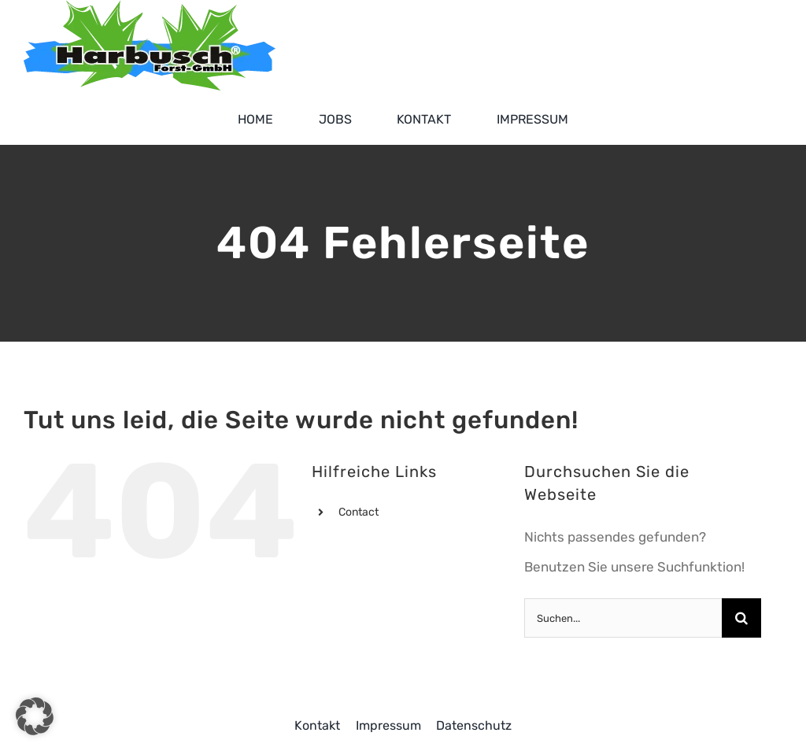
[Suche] (741, 618)
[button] (34, 716)
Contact (358, 512)
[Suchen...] (623, 618)
